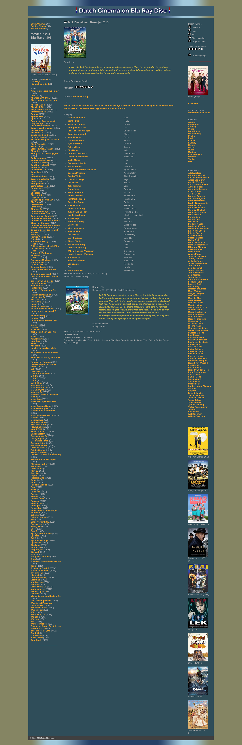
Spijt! (33, 538)
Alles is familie (38, 105)
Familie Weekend (39, 237)
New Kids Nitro (38, 422)
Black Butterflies (39, 144)
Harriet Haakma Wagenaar (81, 254)
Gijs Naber (73, 150)
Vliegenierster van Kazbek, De (45, 596)
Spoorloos (36, 543)
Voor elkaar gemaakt (41, 600)
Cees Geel (73, 183)
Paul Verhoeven (196, 337)
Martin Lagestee (196, 314)
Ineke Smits (194, 252)
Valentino (35, 580)
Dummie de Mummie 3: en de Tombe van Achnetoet (45, 226)
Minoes (34, 417)
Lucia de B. (36, 383)
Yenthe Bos (88, 105)
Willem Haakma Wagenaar (81, 251)
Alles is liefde (37, 107)
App (33, 119)
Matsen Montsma (72, 105)
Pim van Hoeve (195, 356)
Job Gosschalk (195, 268)
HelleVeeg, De (37, 302)
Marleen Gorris (195, 303)
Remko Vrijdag (75, 176)
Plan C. (34, 471)
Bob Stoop (73, 225)
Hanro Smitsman (196, 242)
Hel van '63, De (38, 297)
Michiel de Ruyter (39, 408)
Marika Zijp (73, 218)
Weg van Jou (37, 610)
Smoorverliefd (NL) (40, 522)
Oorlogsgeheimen (40, 441)
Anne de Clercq (196, 187)
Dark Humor (194, 131)
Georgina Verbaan (122, 105)
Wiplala (34, 617)
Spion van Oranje (39, 540)
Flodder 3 (35, 258)
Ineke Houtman (195, 249)
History (191, 145)
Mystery (192, 152)
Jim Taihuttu (194, 265)
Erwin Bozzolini (75, 270)
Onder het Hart (38, 434)
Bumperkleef (37, 188)
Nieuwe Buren (38, 427)
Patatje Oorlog (38, 450)
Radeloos (35, 492)
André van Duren (196, 180)
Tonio (33, 566)
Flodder (34, 251)
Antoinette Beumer (197, 189)
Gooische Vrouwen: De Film (44, 276)
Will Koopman (195, 414)
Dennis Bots (194, 217)
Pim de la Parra (195, 353)
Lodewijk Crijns (196, 282)
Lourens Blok (195, 284)
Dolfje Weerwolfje (39, 211)
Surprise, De (37, 550)
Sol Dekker (73, 235)
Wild (33, 612)
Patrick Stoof (118, 108)
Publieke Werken (39, 485)
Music (191, 150)
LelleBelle (35, 371)
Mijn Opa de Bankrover (42, 415)
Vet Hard (35, 594)
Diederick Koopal (196, 226)
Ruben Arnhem (75, 195)
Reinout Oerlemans (197, 358)
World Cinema (38, 28)
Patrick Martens (75, 192)
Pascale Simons (196, 333)
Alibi (33, 95)
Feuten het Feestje (40, 241)
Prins (33, 480)
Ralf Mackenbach (76, 199)
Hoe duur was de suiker (42, 309)
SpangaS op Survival (41, 533)
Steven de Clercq (76, 244)
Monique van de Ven (198, 328)
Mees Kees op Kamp (41, 406)
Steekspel (35, 545)
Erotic (191, 138)
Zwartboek (36, 640)
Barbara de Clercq (77, 248)
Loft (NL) (35, 378)
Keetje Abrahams (76, 215)
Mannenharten (38, 385)
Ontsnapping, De (39, 436)
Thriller (191, 159)
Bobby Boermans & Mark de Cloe (198, 204)
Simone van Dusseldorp (194, 382)
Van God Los (37, 582)
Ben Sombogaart (196, 198)
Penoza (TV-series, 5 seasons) (46, 455)
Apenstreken (37, 116)
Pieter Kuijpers (195, 349)
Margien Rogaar (196, 293)
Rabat (34, 489)
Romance (193, 157)
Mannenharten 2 (39, 387)
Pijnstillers (36, 466)
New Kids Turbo (38, 424)
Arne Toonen (194, 191)
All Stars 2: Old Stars (41, 98)
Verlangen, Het (38, 589)
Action (191, 122)
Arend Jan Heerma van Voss (82, 170)
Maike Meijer (74, 160)
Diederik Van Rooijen (198, 228)
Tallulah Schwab (196, 398)
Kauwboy (35, 341)
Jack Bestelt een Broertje (43, 332)
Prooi (33, 482)
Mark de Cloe (194, 298)
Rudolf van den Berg (198, 370)
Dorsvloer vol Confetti (42, 216)
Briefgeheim (37, 183)
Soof (33, 529)
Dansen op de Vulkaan (42, 200)
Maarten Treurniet (197, 289)
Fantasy (192, 143)
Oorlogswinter (38, 443)
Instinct (34, 325)
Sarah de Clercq (76, 221)
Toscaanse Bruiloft (40, 568)
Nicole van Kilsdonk (198, 330)
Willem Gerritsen (196, 416)
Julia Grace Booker (77, 212)
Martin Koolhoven (197, 312)
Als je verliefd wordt (41, 109)
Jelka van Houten (103, 105)
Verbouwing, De (38, 587)
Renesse (35, 501)
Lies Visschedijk (76, 179)
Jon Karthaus (195, 275)
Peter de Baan (195, 347)
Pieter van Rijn (195, 351)
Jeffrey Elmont (195, 258)
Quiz (33, 487)
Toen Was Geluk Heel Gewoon (46, 561)
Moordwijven (37, 420)
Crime (191, 129)
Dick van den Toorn (77, 153)
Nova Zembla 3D (39, 431)
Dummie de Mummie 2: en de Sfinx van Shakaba (45, 221)
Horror (191, 147)
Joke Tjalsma (74, 186)
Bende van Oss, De (40, 135)
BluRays (36, 81)
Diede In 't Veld (195, 224)
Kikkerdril (35, 346)
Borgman (35, 167)
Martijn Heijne (195, 305)
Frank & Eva (37, 262)
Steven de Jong (196, 395)
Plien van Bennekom (78, 157)
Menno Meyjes (195, 321)
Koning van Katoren (41, 362)
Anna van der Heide (198, 184)
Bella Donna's (37, 130)
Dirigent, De (36, 209)
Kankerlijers (37, 339)
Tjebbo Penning (196, 404)
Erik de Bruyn (195, 233)
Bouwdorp (36, 172)
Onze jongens (37, 438)
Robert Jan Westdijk (198, 363)
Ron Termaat (194, 367)
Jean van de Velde (197, 256)
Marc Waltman (195, 291)
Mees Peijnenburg (197, 319)
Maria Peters (194, 296)
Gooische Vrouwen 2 (41, 274)
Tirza (33, 559)
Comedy (192, 126)
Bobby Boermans (197, 201)
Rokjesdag (36, 508)
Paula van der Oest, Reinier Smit (198, 343)
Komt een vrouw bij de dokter (45, 357)
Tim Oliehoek (194, 402)
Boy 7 (33, 174)
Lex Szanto (73, 264)
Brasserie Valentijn (40, 179)
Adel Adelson (194, 173)
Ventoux (35, 584)
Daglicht (35, 197)
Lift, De (34, 376)
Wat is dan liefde (39, 607)
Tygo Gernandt (103, 108)
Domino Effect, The (40, 214)
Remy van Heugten (197, 360)
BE (44, 79)
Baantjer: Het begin (40, 126)
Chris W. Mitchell (196, 210)
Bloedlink (35, 151)
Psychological (195, 154)
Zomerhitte (36, 635)
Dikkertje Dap (37, 204)
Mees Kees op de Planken (43, 401)
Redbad (34, 496)
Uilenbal (35, 575)
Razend (34, 494)
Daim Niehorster (87, 108)
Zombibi (35, 633)
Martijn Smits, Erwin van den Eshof (198, 308)
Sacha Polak (194, 374)
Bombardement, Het (41, 160)
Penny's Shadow (39, 452)
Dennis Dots (194, 219)
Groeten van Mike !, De (42, 281)
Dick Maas (193, 221)
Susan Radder (75, 166)
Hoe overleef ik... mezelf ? (43, 311)
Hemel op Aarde (39, 306)
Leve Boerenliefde (40, 373)
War (190, 161)
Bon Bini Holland (39, 163)
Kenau (34, 343)
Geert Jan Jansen (76, 202)
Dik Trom (35, 202)
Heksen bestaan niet (41, 295)
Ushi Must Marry (39, 577)
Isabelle (34, 327)
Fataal (34, 239)
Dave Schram (194, 214)
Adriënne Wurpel (196, 175)
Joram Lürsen (195, 277)
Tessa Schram (195, 400)
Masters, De (36, 392)
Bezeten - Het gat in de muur (45, 139)
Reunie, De (36, 503)
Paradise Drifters (39, 448)
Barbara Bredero (196, 196)
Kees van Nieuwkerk (198, 279)
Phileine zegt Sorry (40, 464)
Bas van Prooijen (76, 173)
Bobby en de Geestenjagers (44, 153)
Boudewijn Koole (196, 208)
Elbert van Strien (196, 231)
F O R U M (193, 103)
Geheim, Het (37, 265)
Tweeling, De (37, 573)
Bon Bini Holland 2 (40, 165)
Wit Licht (35, 619)
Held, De (35, 299)
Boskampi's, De (38, 170)
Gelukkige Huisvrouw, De (43, 269)
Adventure (193, 124)
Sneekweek (36, 524)
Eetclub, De (36, 234)
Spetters (35, 536)
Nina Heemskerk (76, 228)
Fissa (33, 244)
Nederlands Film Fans (199, 113)
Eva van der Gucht (77, 163)
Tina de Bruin (74, 205)
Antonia (35, 114)
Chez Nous (36, 193)
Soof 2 (34, 531)
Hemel (34, 304)
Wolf (33, 621)
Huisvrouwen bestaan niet (44, 320)
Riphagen (35, 505)
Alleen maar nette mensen (44, 100)
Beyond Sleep (38, 137)
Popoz (34, 475)
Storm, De (36, 547)
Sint (33, 519)
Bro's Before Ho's (39, 186)
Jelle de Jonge (195, 261)
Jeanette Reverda (76, 261)
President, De (37, 478)
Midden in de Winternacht (43, 410)
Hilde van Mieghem (197, 247)
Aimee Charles (75, 241)
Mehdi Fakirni (70, 108)
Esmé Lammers (196, 235)
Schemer (35, 515)
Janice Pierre (194, 254)
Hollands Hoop (38, 315)
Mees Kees (36, 399)
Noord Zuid (36, 429)
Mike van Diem (195, 323)
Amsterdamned (38, 112)
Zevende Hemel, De (40, 631)
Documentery (195, 133)
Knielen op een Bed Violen (44, 348)
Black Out (35, 146)
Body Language (38, 158)
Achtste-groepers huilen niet (45, 91)
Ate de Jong (194, 194)
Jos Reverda (74, 257)
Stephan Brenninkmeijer (195, 392)
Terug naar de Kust (40, 556)
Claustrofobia (37, 195)
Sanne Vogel (194, 379)
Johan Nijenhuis (196, 270)
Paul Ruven (194, 335)
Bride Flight (36, 181)
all (48, 79)
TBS (33, 554)
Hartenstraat (37, 285)
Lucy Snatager (75, 238)
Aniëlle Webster (196, 182)
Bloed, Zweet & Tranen (42, 149)
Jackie (34, 336)
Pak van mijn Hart (39, 445)
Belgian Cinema (38, 26)
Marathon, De (37, 390)
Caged (34, 190)
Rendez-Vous (37, 499)
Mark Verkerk (194, 300)
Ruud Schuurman (197, 372)
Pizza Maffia (37, 468)
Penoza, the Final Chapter (43, 459)
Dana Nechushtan (197, 212)
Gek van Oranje (38, 267)
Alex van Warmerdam (198, 177)
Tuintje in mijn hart (40, 570)
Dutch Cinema (38, 24)
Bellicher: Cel (37, 132)
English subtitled (40, 84)
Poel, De (35, 473)
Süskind (35, 552)
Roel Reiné (193, 365)
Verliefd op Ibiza (39, 591)
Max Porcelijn (195, 316)
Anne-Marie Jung (76, 208)
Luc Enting (193, 286)
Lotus (33, 380)
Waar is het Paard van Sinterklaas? (41, 604)
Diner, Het (35, 207)
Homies (34, 318)
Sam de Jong (194, 377)
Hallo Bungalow (38, 283)
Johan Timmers (196, 272)
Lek (32, 369)
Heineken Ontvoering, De (43, 290)
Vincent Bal (194, 411)
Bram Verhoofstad (165, 105)
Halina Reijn (194, 240)
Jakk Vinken (74, 231)
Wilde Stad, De (38, 614)
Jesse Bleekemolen (197, 263)
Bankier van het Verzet (42, 128)
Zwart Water (37, 638)
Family (191, 140)
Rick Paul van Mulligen (143, 105)
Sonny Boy (36, 526)
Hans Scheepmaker (197, 245)
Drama (191, 136)
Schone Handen (39, 517)
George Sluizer (195, 238)
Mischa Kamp (195, 326)
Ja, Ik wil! (35, 329)
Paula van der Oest (197, 340)
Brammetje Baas (39, 176)
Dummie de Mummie (41, 218)
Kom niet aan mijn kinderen (44, 353)
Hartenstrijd (36, 288)
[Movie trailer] (111, 57)
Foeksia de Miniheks (41, 260)
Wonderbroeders (39, 624)
